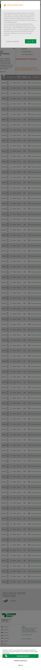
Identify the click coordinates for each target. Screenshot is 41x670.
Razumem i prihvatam (12, 41)
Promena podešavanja (20, 660)
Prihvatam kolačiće (16, 656)
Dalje (31, 41)
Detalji (20, 665)
